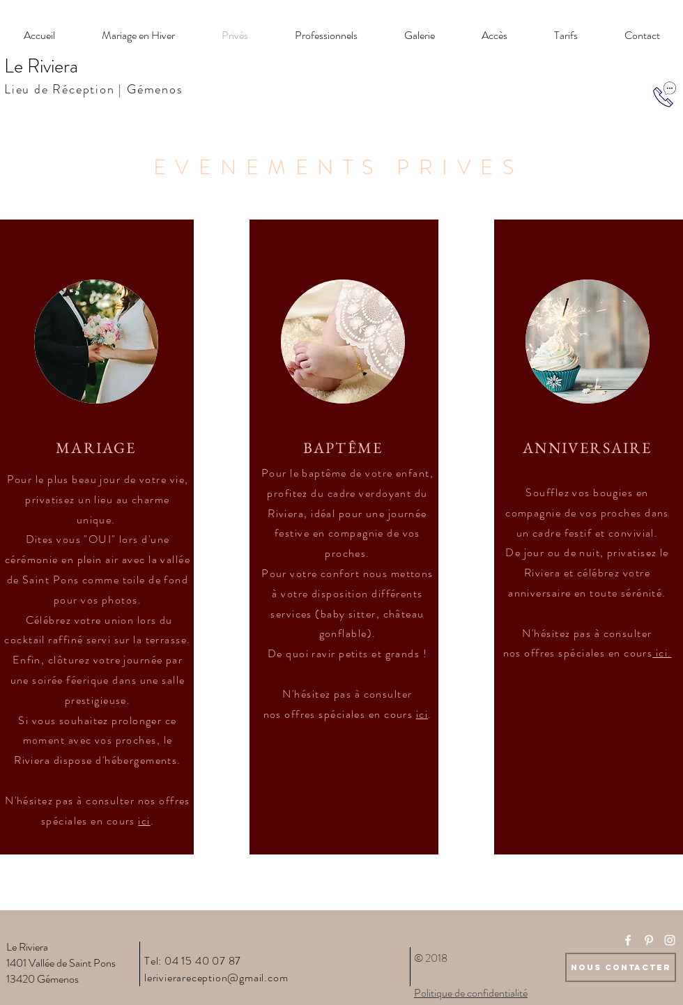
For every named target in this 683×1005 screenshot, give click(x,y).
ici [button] (144, 821)
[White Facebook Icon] (628, 940)
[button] (661, 653)
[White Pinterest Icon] (649, 940)
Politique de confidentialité (471, 993)
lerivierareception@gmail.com (216, 977)
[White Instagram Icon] (670, 940)
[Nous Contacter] (620, 967)
